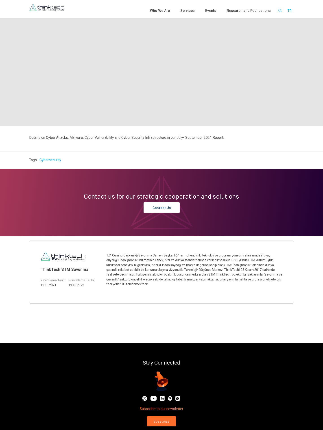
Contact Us (162, 207)
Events (222, 11)
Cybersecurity (50, 160)
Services (203, 11)
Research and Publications (253, 11)
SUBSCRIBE (161, 421)
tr (290, 11)
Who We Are (181, 11)
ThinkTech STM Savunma (64, 269)
